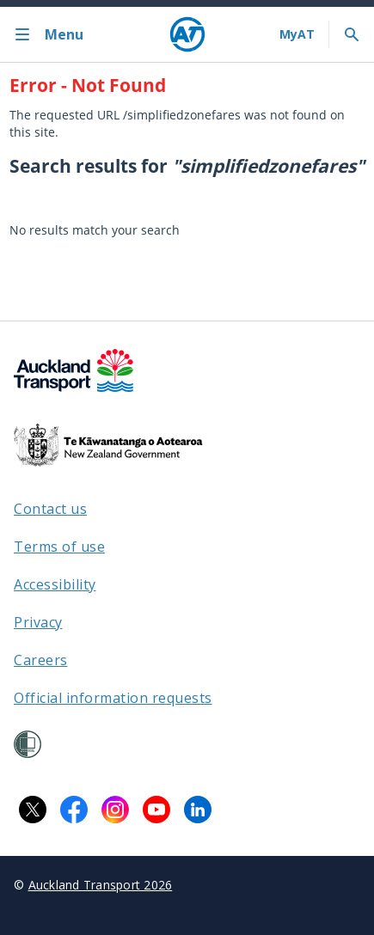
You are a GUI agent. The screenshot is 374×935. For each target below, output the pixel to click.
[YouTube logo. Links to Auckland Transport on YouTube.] (156, 809)
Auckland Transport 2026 (100, 885)
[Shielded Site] (27, 744)
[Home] (187, 34)
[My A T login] (297, 34)
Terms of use (59, 546)
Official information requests (113, 697)
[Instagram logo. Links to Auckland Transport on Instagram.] (115, 809)
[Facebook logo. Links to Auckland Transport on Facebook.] (74, 809)
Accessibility (55, 584)
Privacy (38, 622)
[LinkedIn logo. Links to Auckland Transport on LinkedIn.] (198, 809)
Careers (41, 660)
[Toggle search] (351, 34)
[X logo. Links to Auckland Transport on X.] (33, 809)
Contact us (50, 508)
